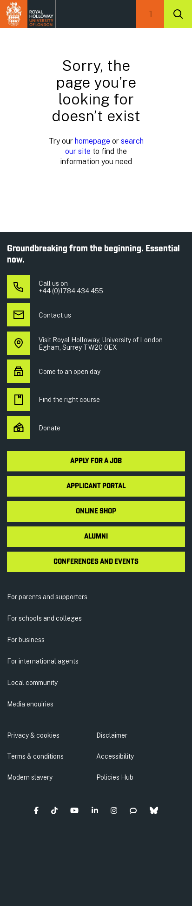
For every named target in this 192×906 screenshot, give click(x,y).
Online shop (96, 511)
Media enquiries (30, 704)
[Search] (178, 14)
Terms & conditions (35, 756)
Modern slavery (30, 777)
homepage (92, 140)
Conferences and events (96, 562)
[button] (150, 14)
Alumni (96, 536)
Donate (33, 428)
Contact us (39, 315)
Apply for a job (96, 461)
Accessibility (115, 756)
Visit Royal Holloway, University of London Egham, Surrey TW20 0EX (85, 343)
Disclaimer (111, 735)
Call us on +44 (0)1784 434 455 (55, 287)
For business (26, 639)
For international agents (43, 661)
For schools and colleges (44, 618)
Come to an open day (53, 371)
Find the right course (53, 399)
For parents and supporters (47, 597)
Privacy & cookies (33, 735)
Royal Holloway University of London (28, 14)
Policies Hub (114, 777)
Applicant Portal (96, 486)
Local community (32, 682)
